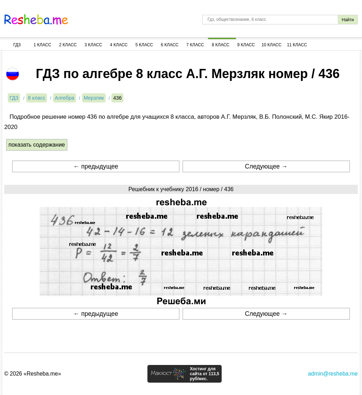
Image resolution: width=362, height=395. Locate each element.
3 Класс (93, 44)
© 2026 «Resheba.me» (32, 374)
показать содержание (36, 145)
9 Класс (246, 44)
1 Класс (42, 44)
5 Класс (144, 44)
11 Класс (297, 44)
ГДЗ (17, 44)
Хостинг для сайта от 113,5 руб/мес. (204, 373)
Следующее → (266, 166)
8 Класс (220, 44)
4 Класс (119, 44)
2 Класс (68, 44)
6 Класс (170, 44)
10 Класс (272, 44)
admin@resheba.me (333, 374)
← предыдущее (95, 166)
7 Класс (195, 44)
